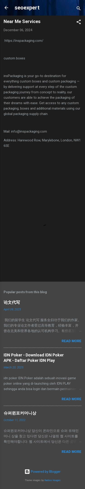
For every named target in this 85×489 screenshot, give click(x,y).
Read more (71, 341)
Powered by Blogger (42, 472)
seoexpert (27, 8)
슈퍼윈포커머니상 (20, 413)
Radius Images (52, 480)
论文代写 (12, 302)
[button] (78, 22)
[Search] (78, 9)
